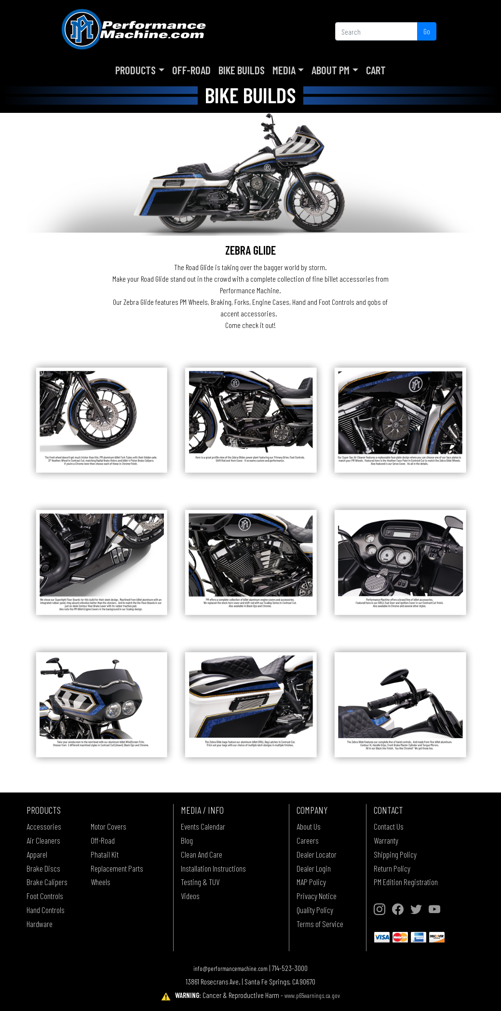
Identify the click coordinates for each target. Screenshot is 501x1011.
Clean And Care (201, 854)
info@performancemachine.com (230, 968)
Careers (308, 840)
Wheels (100, 882)
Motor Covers (108, 826)
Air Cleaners (43, 840)
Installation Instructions (213, 868)
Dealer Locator (317, 854)
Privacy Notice (317, 896)
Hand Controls (46, 910)
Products (135, 70)
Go (426, 31)
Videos (190, 896)
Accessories (44, 826)
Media (284, 70)
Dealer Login (314, 868)
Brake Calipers (47, 882)
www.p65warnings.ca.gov (312, 995)
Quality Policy (315, 910)
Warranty (386, 840)
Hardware (40, 924)
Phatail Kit (105, 854)
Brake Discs (43, 868)
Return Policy (392, 868)
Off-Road (191, 70)
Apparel (37, 854)
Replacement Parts (117, 868)
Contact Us (389, 826)
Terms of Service (320, 924)
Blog (187, 840)
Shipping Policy (395, 854)
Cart (376, 70)
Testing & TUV (200, 882)
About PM (330, 70)
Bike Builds (241, 70)
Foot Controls (45, 896)
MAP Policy (311, 882)
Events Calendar (203, 826)
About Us (309, 826)
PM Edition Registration (406, 882)
